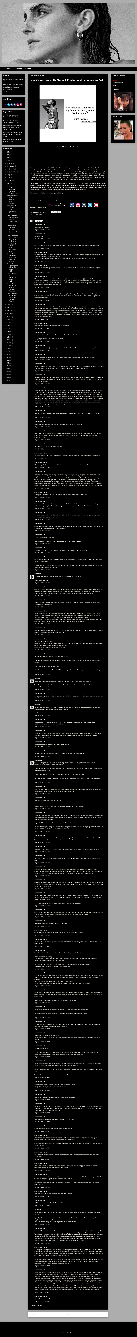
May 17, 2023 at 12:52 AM (42, 272)
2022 (7, 317)
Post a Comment (37, 1305)
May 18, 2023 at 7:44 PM (42, 497)
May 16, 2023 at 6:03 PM (42, 239)
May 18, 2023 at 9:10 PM (42, 906)
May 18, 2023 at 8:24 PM (42, 530)
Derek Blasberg (83, 174)
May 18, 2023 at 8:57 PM (42, 851)
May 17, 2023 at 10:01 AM (42, 319)
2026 (7, 152)
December (11, 163)
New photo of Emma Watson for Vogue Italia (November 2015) (12, 134)
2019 (7, 325)
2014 (7, 340)
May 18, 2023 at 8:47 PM (42, 715)
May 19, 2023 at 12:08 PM (42, 946)
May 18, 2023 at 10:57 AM (42, 458)
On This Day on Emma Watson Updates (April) (11, 121)
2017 (7, 331)
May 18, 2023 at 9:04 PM (42, 863)
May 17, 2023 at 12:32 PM (42, 350)
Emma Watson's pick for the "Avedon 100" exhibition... (12, 238)
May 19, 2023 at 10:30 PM (42, 1100)
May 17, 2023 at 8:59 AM (42, 300)
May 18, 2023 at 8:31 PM (42, 570)
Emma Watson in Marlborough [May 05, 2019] (12, 277)
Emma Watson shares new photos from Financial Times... (12, 297)
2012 (7, 346)
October (10, 169)
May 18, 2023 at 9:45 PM (42, 935)
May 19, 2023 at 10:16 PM (42, 1057)
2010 (7, 351)
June (9, 180)
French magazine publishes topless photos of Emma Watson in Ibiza (12, 127)
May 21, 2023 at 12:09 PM (42, 1159)
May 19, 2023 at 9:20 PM (42, 986)
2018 (7, 328)
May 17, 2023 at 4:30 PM (42, 406)
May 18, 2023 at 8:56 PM (42, 842)
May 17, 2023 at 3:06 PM (42, 384)
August (9, 175)
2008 (7, 357)
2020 (7, 322)
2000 (7, 380)
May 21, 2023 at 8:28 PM (42, 1187)
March (9, 307)
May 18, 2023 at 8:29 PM (42, 553)
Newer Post (34, 1314)
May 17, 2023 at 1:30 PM (42, 371)
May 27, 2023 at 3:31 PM (42, 1243)
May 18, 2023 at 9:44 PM (42, 917)
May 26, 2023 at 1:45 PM (42, 1224)
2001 (7, 377)
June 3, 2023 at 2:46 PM (41, 1301)
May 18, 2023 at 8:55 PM (42, 831)
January (10, 313)
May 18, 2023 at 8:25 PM (42, 544)
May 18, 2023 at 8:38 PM (42, 635)
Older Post (102, 1314)
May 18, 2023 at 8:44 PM (42, 674)
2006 (7, 363)
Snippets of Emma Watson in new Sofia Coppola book (12, 189)
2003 (7, 371)
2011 (7, 348)
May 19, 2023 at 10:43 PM (42, 1113)
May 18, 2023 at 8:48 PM (42, 738)
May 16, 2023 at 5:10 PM (42, 230)
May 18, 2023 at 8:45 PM (42, 689)
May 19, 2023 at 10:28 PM (42, 1090)
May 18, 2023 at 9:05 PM (42, 876)
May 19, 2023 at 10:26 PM (42, 1077)
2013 (7, 343)
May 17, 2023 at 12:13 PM (42, 341)
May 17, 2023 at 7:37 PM (42, 427)
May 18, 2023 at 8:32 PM (42, 583)
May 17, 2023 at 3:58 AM (42, 287)
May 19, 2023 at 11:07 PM (42, 1131)
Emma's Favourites (23, 69)
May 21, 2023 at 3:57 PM (42, 1170)
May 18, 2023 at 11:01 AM (42, 467)
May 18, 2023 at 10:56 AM (42, 440)
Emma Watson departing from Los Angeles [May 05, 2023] (12, 267)
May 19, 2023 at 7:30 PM (42, 969)
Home (8, 69)
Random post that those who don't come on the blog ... (12, 229)
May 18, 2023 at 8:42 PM (42, 650)
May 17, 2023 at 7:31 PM (42, 417)
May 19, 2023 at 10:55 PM (42, 1122)
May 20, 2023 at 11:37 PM (42, 1148)
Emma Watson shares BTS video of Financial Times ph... (12, 287)
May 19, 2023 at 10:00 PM (42, 1029)
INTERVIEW (38, 215)
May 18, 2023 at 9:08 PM (42, 889)
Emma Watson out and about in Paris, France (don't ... (12, 219)
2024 (7, 158)
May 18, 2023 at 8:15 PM (42, 508)
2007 (7, 360)
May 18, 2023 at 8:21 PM (42, 519)
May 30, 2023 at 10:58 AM (42, 1292)
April (9, 304)
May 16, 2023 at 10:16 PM (42, 248)
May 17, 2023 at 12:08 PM (42, 328)
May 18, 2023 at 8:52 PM (42, 808)
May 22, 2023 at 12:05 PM (42, 1196)
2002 (7, 374)
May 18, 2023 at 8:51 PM (42, 782)
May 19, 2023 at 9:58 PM (42, 1017)
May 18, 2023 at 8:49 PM (42, 756)
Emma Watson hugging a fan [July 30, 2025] (12, 140)
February (10, 310)
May (9, 183)
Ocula (90, 175)
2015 (7, 337)
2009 (7, 354)
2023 (7, 160)
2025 (7, 155)
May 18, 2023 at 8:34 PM (42, 596)
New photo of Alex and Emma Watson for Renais (11, 247)
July (8, 177)
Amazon (51, 193)
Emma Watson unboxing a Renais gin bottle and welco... (12, 257)
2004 (7, 369)
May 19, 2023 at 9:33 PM (42, 1002)
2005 (7, 366)
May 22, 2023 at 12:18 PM (42, 1205)
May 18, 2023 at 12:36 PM (42, 488)
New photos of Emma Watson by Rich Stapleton (12, 199)
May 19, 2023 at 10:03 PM (42, 1042)
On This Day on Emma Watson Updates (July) (10, 116)
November (11, 166)
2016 (7, 334)
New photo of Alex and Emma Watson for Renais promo (12, 209)
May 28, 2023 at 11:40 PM (42, 1266)
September (11, 172)
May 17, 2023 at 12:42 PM (42, 359)
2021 (7, 320)
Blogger (72, 1333)
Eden (36, 574)
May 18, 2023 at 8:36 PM (42, 607)
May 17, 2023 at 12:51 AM (42, 261)
